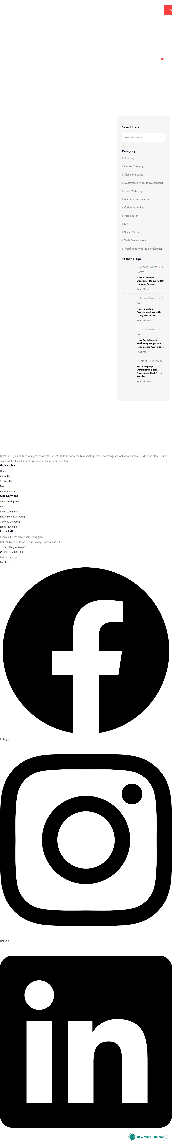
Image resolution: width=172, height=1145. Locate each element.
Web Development (75, 10)
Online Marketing (134, 207)
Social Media (131, 232)
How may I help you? (147, 1137)
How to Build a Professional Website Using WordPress (149, 312)
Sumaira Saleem (148, 266)
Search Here (130, 127)
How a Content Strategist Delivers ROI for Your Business (150, 281)
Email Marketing (133, 191)
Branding (129, 158)
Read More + (144, 289)
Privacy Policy (50, 1142)
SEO (127, 224)
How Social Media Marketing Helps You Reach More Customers (150, 343)
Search (161, 137)
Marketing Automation (136, 199)
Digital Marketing (43, 10)
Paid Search (131, 215)
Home (22, 10)
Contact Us (119, 10)
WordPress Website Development (143, 248)
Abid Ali (143, 360)
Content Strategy (133, 166)
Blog (134, 10)
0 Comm (157, 360)
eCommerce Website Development (144, 183)
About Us (101, 10)
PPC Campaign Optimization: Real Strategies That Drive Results (149, 371)
